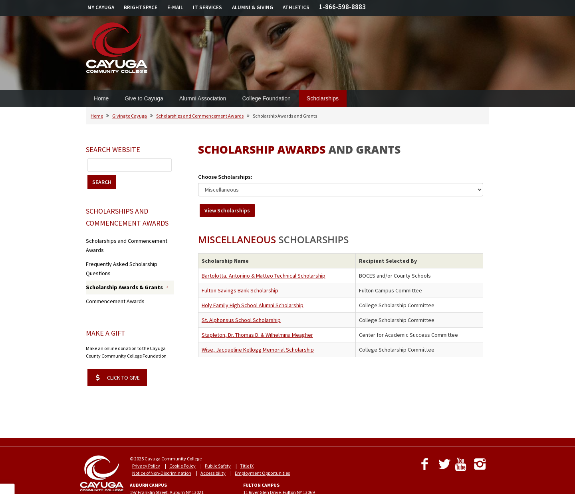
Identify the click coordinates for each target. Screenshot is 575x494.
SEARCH (101, 182)
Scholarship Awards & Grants (118, 266)
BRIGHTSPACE (140, 7)
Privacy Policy (146, 442)
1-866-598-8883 (342, 6)
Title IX (247, 442)
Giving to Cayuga (129, 116)
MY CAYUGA (100, 7)
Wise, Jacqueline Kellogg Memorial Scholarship (258, 349)
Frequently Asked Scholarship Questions (127, 253)
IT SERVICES (207, 7)
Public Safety (218, 442)
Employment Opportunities (262, 449)
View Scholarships (227, 210)
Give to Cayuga (144, 98)
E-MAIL (175, 7)
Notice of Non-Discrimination (161, 449)
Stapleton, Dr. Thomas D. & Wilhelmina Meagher (257, 334)
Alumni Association (202, 98)
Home (101, 98)
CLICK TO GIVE (118, 353)
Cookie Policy (182, 442)
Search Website (113, 149)
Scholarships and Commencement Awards (200, 116)
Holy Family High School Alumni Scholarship (252, 305)
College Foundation (266, 98)
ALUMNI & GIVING (252, 7)
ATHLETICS (296, 7)
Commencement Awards (111, 278)
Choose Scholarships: (225, 176)
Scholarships (323, 98)
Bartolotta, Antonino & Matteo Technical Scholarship (263, 275)
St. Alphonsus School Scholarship (241, 320)
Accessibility (213, 449)
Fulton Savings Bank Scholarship (240, 290)
